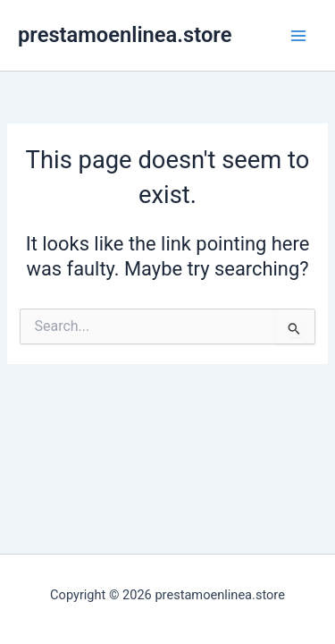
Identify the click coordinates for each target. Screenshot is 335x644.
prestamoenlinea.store (124, 34)
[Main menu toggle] (298, 36)
